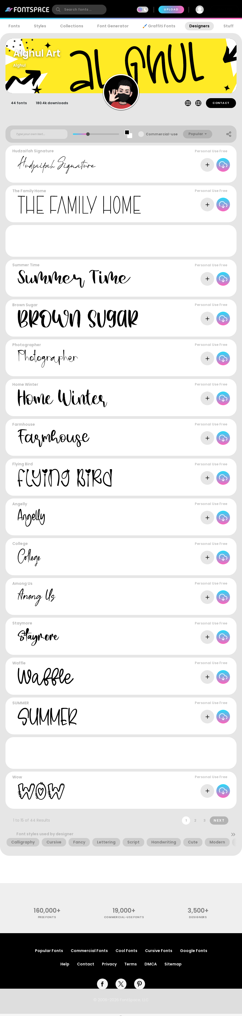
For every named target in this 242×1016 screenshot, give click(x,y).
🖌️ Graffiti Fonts (159, 26)
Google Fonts (193, 953)
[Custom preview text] (38, 136)
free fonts (47, 920)
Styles (40, 26)
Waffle (19, 665)
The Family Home (29, 193)
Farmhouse (23, 427)
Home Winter (25, 387)
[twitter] (121, 986)
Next (219, 823)
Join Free (224, 9)
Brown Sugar (25, 307)
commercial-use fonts (124, 920)
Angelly (19, 506)
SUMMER (20, 705)
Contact (221, 105)
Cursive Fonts (158, 953)
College (20, 546)
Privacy (109, 966)
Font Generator (113, 26)
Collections (71, 26)
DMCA (150, 966)
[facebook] (102, 986)
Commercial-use (162, 136)
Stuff (228, 26)
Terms (130, 966)
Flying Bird (22, 466)
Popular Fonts (49, 953)
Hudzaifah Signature (33, 153)
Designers (199, 26)
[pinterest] (139, 986)
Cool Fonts (126, 953)
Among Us (22, 586)
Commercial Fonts (89, 953)
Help (64, 966)
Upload (171, 9)
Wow (17, 779)
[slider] (88, 136)
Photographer (26, 347)
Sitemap (173, 966)
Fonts (14, 26)
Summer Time (26, 267)
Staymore (22, 625)
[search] (79, 9)
